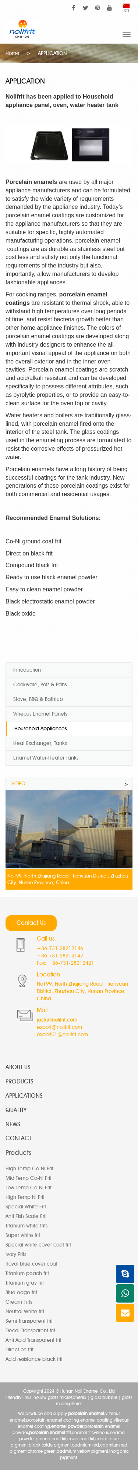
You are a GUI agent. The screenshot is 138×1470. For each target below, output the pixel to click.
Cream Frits (19, 1302)
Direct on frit (19, 1350)
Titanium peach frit (27, 1273)
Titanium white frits (26, 1226)
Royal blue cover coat (31, 1264)
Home (13, 53)
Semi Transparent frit (29, 1321)
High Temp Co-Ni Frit (29, 1169)
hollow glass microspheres (59, 1397)
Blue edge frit (21, 1292)
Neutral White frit (25, 1311)
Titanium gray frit (25, 1283)
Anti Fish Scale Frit (26, 1216)
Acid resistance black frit (34, 1359)
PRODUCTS (19, 1081)
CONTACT (18, 1138)
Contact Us (31, 922)
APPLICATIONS (24, 1095)
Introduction (27, 670)
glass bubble (104, 1397)
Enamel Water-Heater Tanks (45, 758)
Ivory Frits (16, 1254)
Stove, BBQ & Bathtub (38, 699)
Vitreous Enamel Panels (40, 714)
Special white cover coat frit (38, 1245)
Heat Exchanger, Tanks (40, 743)
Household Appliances (40, 728)
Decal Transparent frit (30, 1330)
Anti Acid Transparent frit (33, 1340)
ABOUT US (18, 1067)
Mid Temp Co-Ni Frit (29, 1178)
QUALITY (16, 1110)
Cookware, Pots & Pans (40, 685)
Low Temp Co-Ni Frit (29, 1188)
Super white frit (23, 1235)
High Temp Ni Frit (25, 1197)
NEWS (13, 1124)
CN (126, 8)
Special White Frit (26, 1207)
